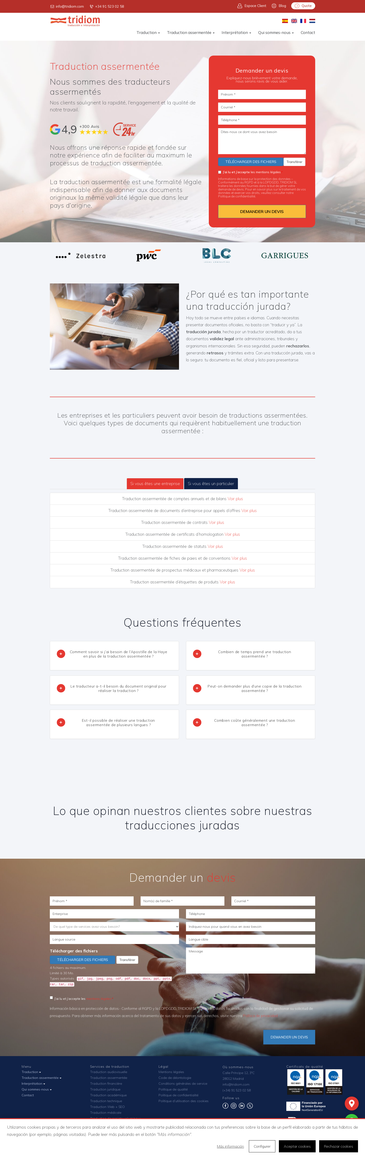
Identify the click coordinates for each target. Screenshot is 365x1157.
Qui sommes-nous (276, 32)
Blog (279, 5)
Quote (303, 5)
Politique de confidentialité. (237, 196)
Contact (308, 32)
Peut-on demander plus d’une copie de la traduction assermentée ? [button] (255, 688)
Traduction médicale (105, 1112)
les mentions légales (249, 172)
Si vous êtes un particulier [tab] (211, 483)
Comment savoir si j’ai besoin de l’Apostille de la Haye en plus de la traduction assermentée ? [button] (118, 653)
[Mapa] (352, 1103)
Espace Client (251, 5)
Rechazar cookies (338, 1146)
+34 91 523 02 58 (106, 6)
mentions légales (98, 999)
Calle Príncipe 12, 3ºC (239, 1073)
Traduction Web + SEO (107, 1107)
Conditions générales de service (183, 1083)
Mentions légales (171, 1072)
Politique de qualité (173, 1089)
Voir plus (235, 498)
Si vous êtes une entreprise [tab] (155, 483)
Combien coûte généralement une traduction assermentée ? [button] (254, 722)
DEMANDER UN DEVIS (262, 211)
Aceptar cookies (297, 1146)
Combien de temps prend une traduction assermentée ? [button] (254, 653)
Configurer (262, 1146)
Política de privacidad (260, 1016)
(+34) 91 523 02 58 (237, 1090)
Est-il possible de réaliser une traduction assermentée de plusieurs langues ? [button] (118, 722)
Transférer (294, 162)
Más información (230, 1146)
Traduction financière (106, 1083)
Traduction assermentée (191, 32)
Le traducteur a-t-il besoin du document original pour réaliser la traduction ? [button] (118, 688)
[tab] (114, 656)
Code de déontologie (175, 1078)
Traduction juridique (105, 1089)
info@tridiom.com (67, 6)
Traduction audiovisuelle (108, 1072)
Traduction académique (108, 1095)
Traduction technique (106, 1101)
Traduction (148, 32)
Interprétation (236, 32)
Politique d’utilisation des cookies (184, 1101)
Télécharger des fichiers (250, 162)
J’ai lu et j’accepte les (80, 998)
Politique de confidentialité (178, 1095)
